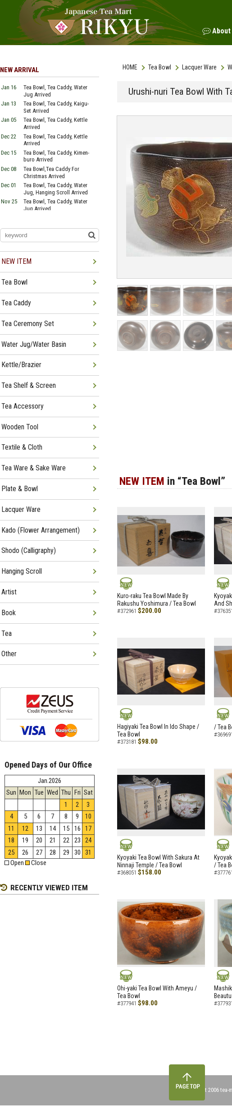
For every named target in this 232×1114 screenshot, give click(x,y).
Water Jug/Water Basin (33, 344)
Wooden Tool (19, 427)
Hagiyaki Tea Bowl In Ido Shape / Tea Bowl (158, 730)
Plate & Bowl (19, 488)
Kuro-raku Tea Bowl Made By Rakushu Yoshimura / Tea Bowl (156, 599)
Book (8, 612)
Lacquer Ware (199, 67)
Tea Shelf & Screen (28, 385)
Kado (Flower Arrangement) (40, 530)
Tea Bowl (159, 67)
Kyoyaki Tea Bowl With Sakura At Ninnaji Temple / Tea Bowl (158, 861)
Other (9, 653)
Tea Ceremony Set (27, 323)
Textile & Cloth (21, 447)
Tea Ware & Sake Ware (33, 468)
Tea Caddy (16, 303)
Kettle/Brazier (21, 364)
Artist (9, 592)
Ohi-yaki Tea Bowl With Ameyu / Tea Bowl (157, 992)
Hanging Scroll (21, 571)
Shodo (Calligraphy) (28, 550)
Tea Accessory (22, 406)
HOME (130, 67)
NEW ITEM (16, 261)
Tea (6, 633)
